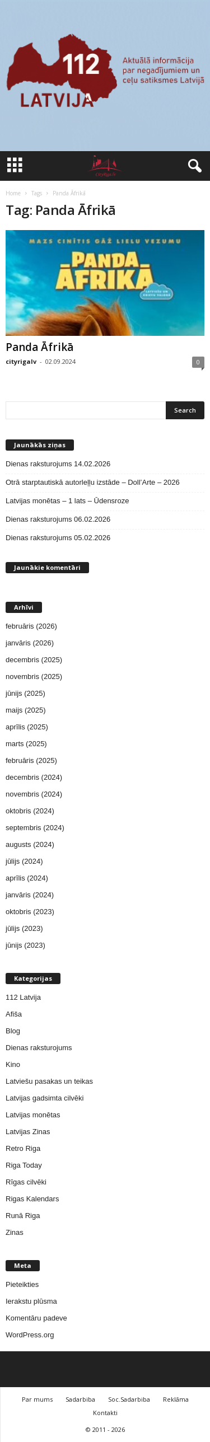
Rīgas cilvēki (26, 1182)
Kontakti (105, 1412)
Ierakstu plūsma (31, 1301)
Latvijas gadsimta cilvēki (44, 1098)
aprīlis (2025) (27, 727)
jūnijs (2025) (25, 693)
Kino (13, 1064)
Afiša (14, 1014)
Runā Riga (23, 1215)
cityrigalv (21, 361)
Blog (13, 1031)
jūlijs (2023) (24, 928)
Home (13, 193)
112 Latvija (23, 997)
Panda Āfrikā (39, 347)
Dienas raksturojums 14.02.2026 (58, 464)
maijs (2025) (26, 710)
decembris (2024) (34, 777)
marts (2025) (26, 743)
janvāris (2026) (30, 643)
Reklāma (176, 1399)
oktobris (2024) (30, 811)
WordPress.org (30, 1335)
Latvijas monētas (33, 1115)
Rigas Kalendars (32, 1199)
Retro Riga (23, 1148)
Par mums (37, 1399)
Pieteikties (22, 1284)
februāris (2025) (31, 760)
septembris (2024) (35, 827)
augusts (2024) (30, 844)
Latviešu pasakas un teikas (49, 1081)
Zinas (15, 1232)
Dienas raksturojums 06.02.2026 (58, 519)
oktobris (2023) (30, 911)
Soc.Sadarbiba (129, 1399)
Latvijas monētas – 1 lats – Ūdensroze (67, 501)
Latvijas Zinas (28, 1131)
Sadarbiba (80, 1399)
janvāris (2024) (30, 895)
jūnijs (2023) (25, 945)
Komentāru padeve (36, 1318)
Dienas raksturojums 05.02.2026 (58, 537)
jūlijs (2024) (24, 861)
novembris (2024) (34, 794)
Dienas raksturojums (39, 1047)
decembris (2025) (34, 660)
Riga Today (24, 1165)
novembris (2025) (34, 676)
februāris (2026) (31, 626)
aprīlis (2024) (27, 878)
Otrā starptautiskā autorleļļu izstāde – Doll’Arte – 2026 (93, 482)
